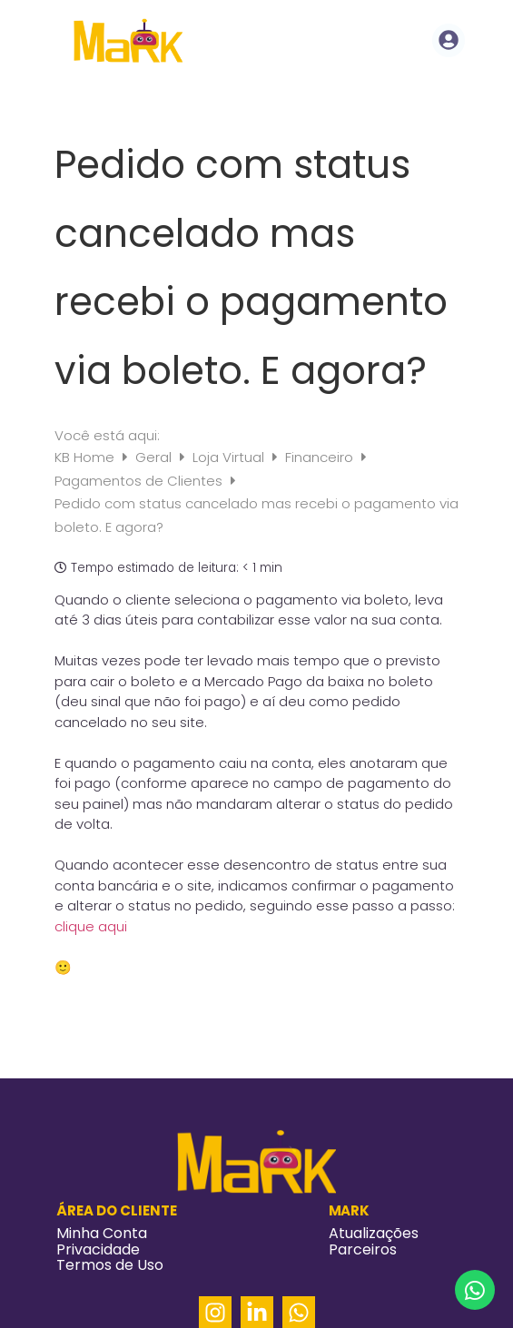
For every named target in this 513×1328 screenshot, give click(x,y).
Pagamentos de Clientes (140, 480)
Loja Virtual (230, 457)
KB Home (86, 457)
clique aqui (90, 926)
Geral (155, 457)
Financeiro (321, 457)
